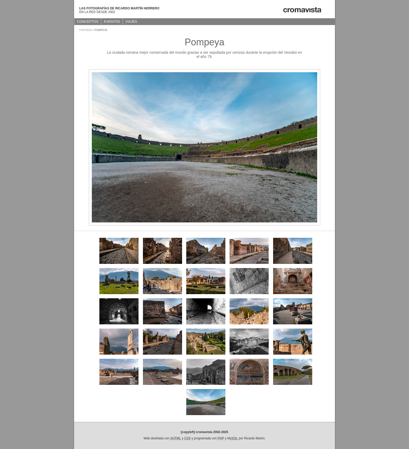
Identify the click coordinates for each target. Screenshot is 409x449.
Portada (85, 30)
